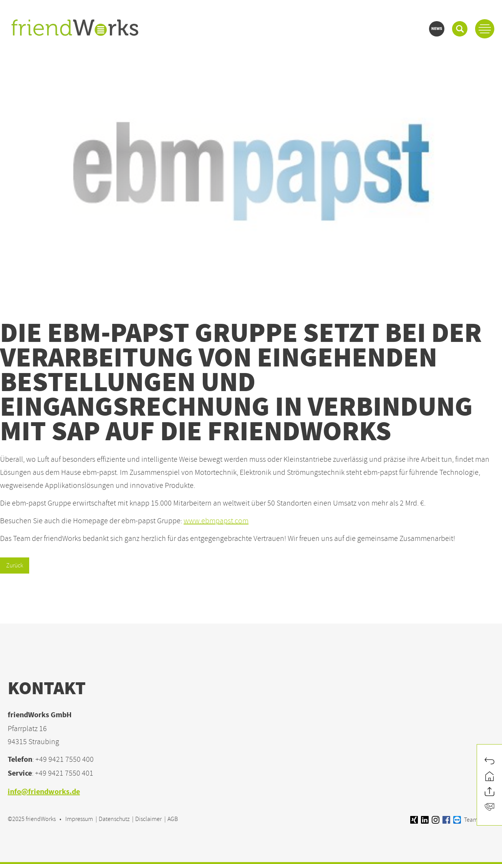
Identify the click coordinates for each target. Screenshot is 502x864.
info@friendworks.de (44, 792)
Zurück (14, 565)
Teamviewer (473, 820)
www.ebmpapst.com (216, 521)
